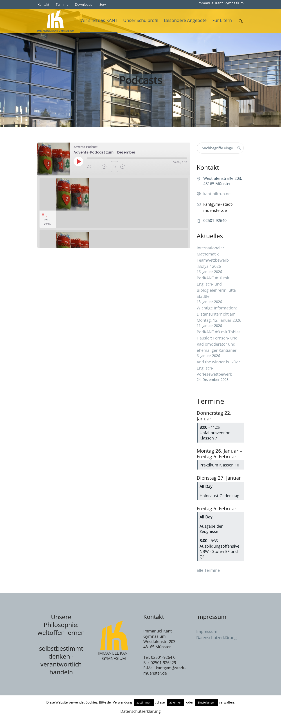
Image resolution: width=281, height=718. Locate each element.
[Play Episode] (78, 161)
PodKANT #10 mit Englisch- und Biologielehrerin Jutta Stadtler (216, 287)
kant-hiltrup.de (217, 193)
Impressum (206, 631)
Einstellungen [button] (206, 702)
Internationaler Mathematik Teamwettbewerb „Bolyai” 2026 (213, 257)
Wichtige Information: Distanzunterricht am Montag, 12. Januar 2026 (219, 314)
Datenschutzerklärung (216, 637)
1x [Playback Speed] (114, 166)
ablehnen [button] (175, 702)
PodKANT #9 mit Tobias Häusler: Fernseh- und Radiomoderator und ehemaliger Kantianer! (219, 341)
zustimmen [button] (144, 702)
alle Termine (208, 570)
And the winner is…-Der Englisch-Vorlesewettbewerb (218, 368)
